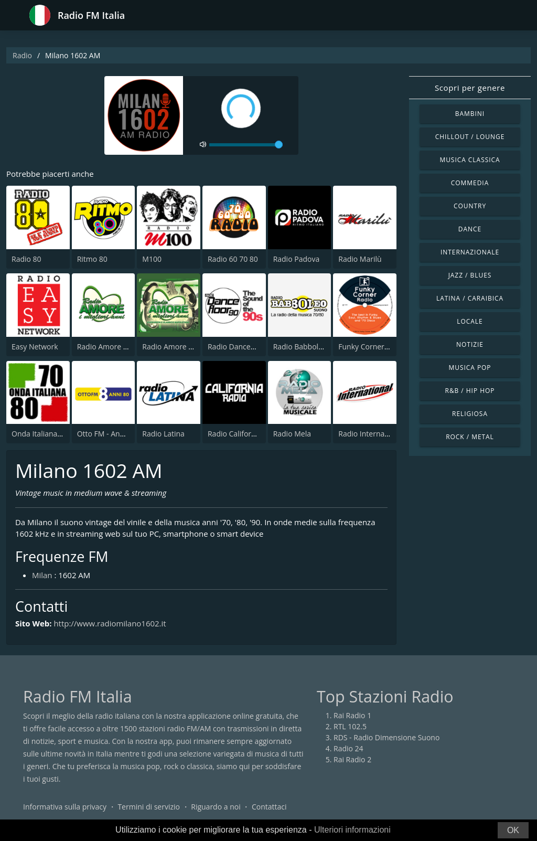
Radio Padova (296, 259)
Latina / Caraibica (469, 298)
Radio (22, 55)
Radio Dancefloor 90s (244, 347)
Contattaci (269, 807)
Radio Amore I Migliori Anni (123, 347)
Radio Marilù (359, 259)
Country (470, 205)
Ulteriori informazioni (352, 829)
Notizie (470, 344)
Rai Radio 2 (352, 759)
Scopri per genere (470, 87)
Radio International (371, 434)
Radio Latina (163, 434)
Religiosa (470, 413)
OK (513, 830)
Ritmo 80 (92, 259)
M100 (152, 259)
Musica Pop (469, 367)
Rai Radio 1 (352, 715)
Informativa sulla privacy (64, 807)
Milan (42, 575)
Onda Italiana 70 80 (45, 434)
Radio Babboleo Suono (312, 347)
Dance (469, 229)
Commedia (470, 182)
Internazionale (470, 252)
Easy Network (35, 347)
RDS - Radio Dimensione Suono (386, 737)
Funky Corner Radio (371, 347)
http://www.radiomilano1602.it (110, 623)
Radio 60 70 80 (233, 259)
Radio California (235, 434)
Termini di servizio (148, 807)
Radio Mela (292, 434)
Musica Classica (469, 159)
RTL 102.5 (350, 726)
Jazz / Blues (470, 275)
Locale (469, 321)
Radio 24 (348, 748)
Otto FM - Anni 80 (107, 434)
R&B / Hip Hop (470, 390)
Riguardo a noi (215, 807)
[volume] (246, 144)
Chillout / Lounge (470, 136)
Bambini (470, 113)
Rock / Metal (470, 436)
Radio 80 (26, 259)
